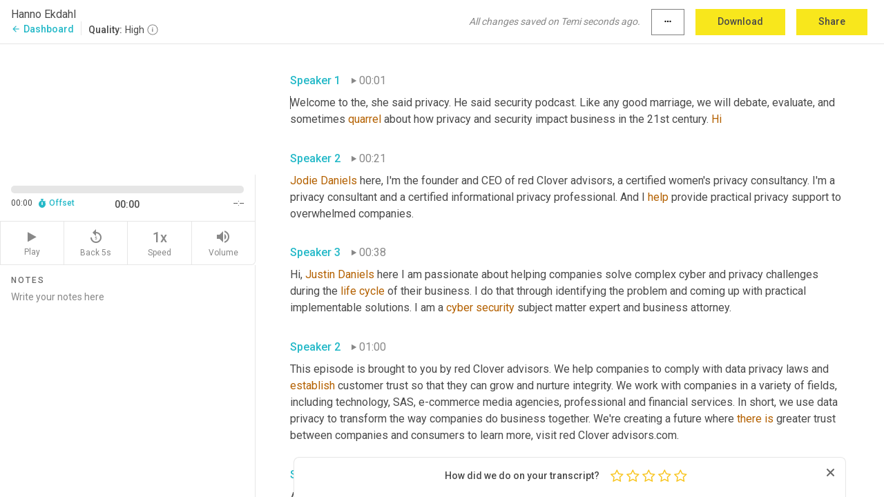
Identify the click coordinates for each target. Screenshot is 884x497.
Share (831, 21)
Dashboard (42, 29)
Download (740, 21)
